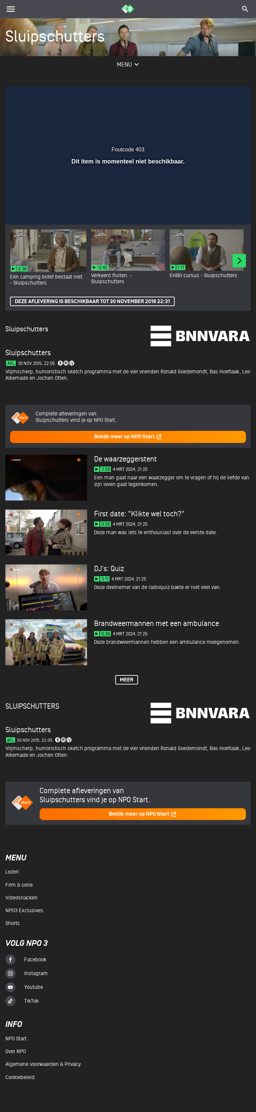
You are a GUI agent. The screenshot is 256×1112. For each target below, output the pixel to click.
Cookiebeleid (20, 1077)
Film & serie (19, 885)
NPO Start (16, 1039)
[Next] (239, 260)
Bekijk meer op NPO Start (128, 437)
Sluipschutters (26, 329)
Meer (126, 680)
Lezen (12, 872)
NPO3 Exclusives (24, 910)
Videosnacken (21, 898)
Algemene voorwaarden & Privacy (43, 1064)
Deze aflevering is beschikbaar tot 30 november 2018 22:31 (92, 301)
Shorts (12, 923)
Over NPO (15, 1051)
